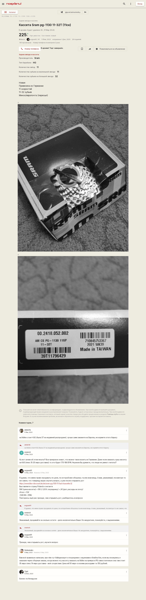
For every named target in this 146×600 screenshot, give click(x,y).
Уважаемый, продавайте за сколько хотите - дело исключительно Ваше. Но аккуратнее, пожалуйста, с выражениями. (75, 528)
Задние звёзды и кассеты (28, 21)
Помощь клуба (112, 414)
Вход (140, 4)
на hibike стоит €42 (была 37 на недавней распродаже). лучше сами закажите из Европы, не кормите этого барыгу (75, 446)
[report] (110, 49)
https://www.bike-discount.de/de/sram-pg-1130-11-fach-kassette (44, 483)
